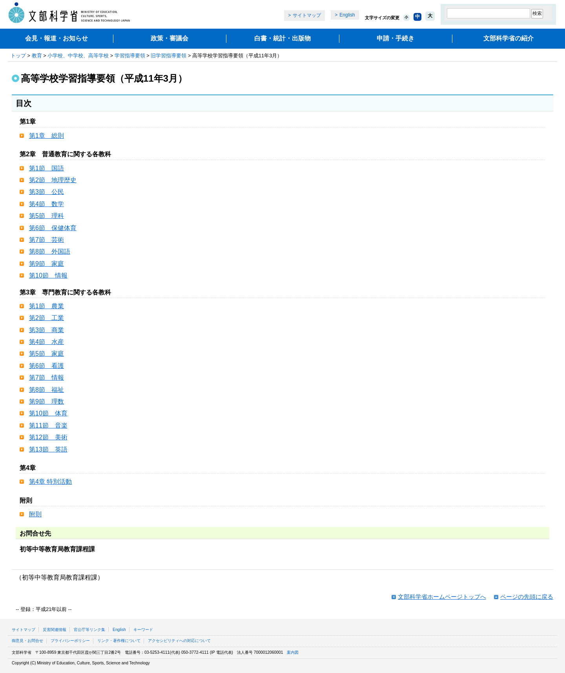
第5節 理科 (46, 215)
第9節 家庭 (46, 263)
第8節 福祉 (46, 389)
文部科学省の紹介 (508, 38)
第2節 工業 (46, 318)
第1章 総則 (46, 135)
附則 (35, 514)
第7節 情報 (46, 377)
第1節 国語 (46, 168)
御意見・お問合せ (27, 640)
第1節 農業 (46, 306)
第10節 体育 (48, 413)
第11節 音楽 (48, 425)
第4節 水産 (46, 341)
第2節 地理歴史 (53, 180)
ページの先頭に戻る (526, 596)
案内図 (293, 652)
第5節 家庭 (46, 353)
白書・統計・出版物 (282, 38)
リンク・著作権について (118, 640)
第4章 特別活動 (50, 481)
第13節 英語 (48, 449)
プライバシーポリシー (70, 640)
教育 (37, 56)
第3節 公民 (46, 191)
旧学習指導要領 (168, 56)
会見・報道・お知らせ (56, 38)
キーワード (143, 629)
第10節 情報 (48, 275)
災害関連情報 (54, 629)
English (347, 15)
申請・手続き (395, 38)
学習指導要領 (130, 56)
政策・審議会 (169, 38)
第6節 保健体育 (53, 228)
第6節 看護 (46, 365)
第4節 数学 (46, 204)
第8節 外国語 (49, 251)
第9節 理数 (46, 401)
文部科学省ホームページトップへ (442, 596)
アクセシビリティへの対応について (179, 640)
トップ (18, 56)
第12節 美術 (48, 437)
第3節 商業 (46, 330)
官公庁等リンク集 (89, 629)
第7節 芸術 (46, 239)
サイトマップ (307, 15)
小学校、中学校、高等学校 (78, 56)
